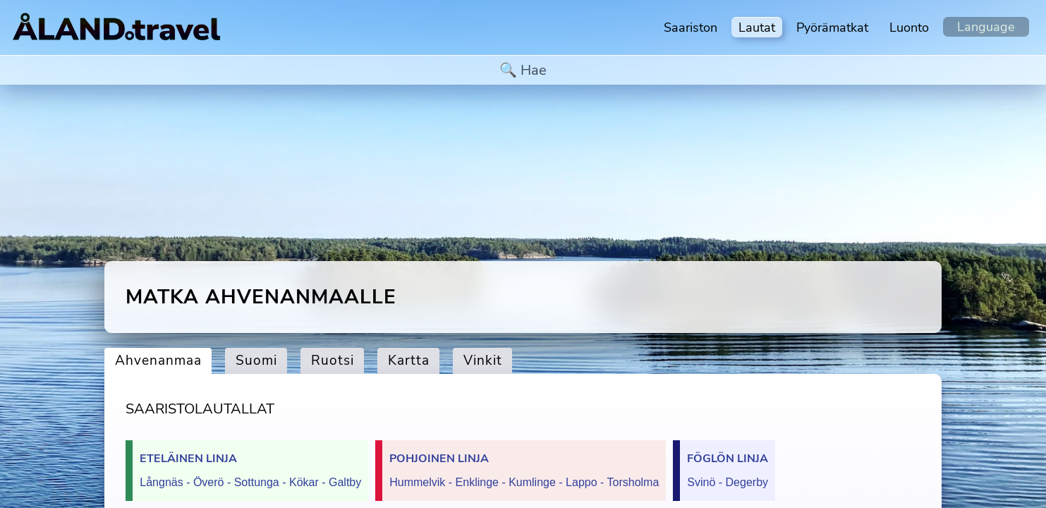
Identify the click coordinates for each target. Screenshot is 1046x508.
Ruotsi (332, 360)
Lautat (756, 27)
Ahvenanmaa (158, 360)
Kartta (409, 360)
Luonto (909, 27)
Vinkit (482, 360)
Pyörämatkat (832, 27)
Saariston (690, 27)
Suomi (256, 360)
